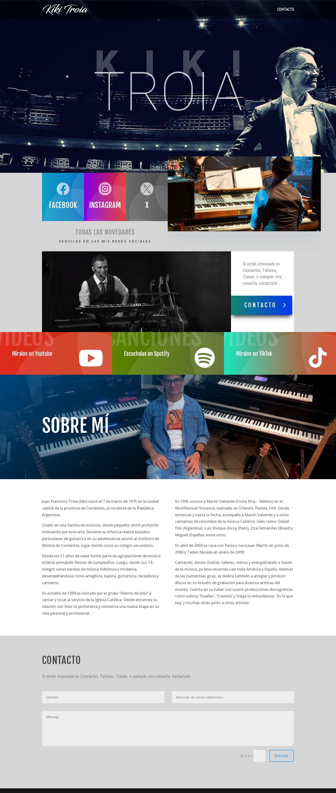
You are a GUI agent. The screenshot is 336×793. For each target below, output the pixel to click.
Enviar (282, 755)
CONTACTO (285, 10)
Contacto (260, 305)
